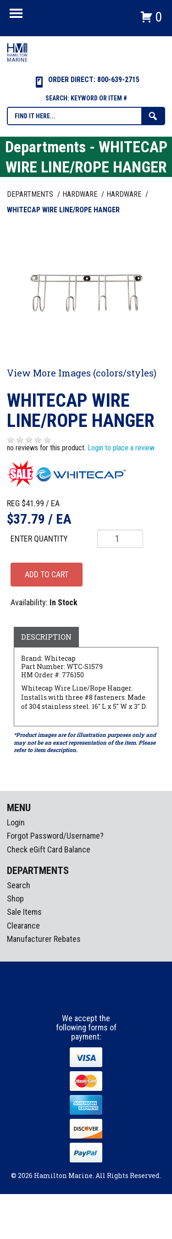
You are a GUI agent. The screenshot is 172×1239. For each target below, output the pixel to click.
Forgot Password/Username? (55, 836)
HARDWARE (80, 194)
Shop (15, 898)
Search (18, 885)
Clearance (23, 925)
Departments (31, 194)
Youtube (104, 997)
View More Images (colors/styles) (81, 373)
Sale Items (24, 912)
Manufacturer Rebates (44, 939)
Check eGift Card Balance (48, 849)
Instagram (87, 997)
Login (16, 822)
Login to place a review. (121, 447)
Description (46, 637)
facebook (70, 997)
